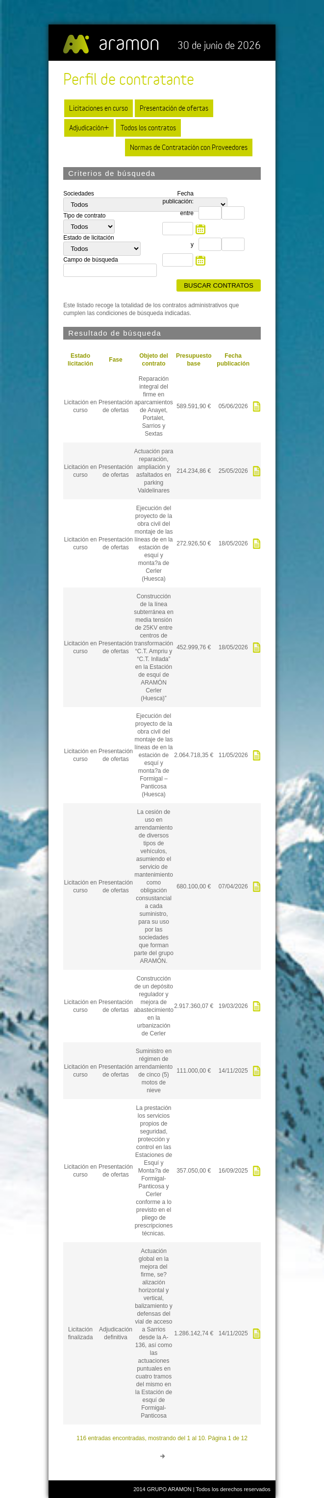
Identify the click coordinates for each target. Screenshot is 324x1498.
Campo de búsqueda (90, 259)
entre (187, 213)
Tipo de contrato (84, 215)
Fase (115, 359)
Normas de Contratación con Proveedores (189, 147)
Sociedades (78, 193)
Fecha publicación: (178, 197)
